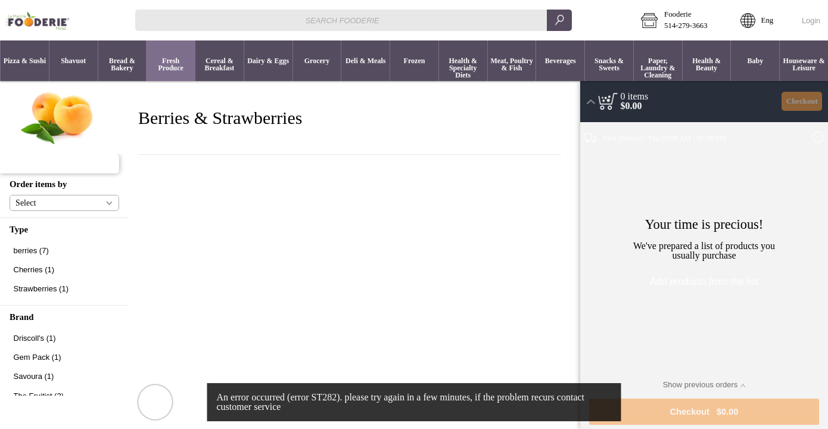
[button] (682, 20)
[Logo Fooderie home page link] (37, 20)
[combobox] (353, 20)
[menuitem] (24, 61)
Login (811, 20)
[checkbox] (64, 250)
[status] (635, 96)
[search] (559, 20)
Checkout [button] (802, 101)
